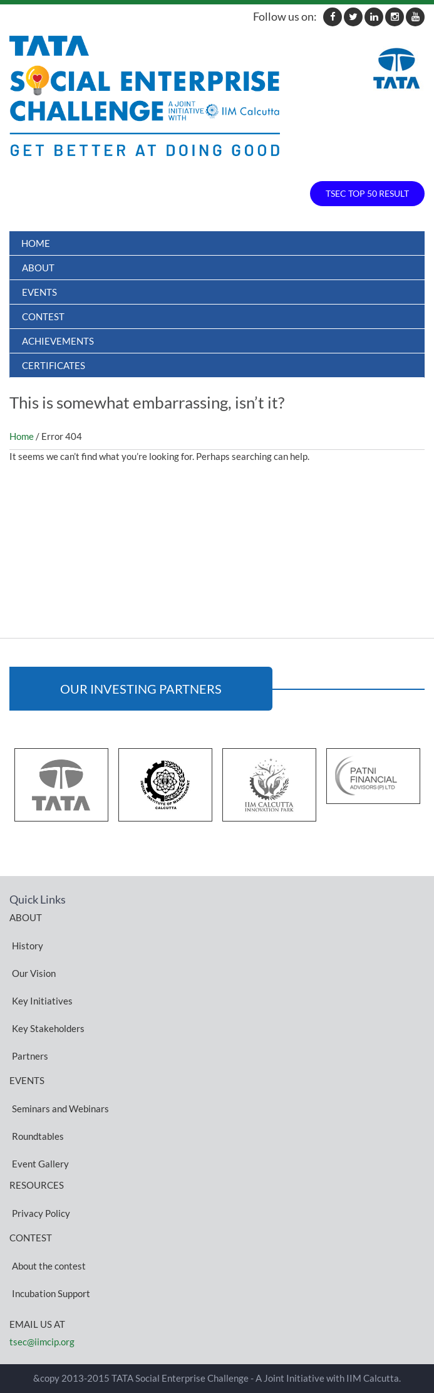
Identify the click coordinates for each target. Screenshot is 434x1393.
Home (35, 243)
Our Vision (34, 973)
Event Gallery (40, 1163)
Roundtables (38, 1135)
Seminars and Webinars (60, 1108)
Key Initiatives (42, 1000)
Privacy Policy (41, 1213)
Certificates (53, 365)
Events (39, 292)
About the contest (49, 1265)
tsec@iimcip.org (42, 1341)
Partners (30, 1055)
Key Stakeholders (48, 1028)
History (27, 945)
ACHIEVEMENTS (58, 341)
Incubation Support (51, 1293)
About (38, 267)
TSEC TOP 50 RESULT (367, 193)
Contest (43, 316)
